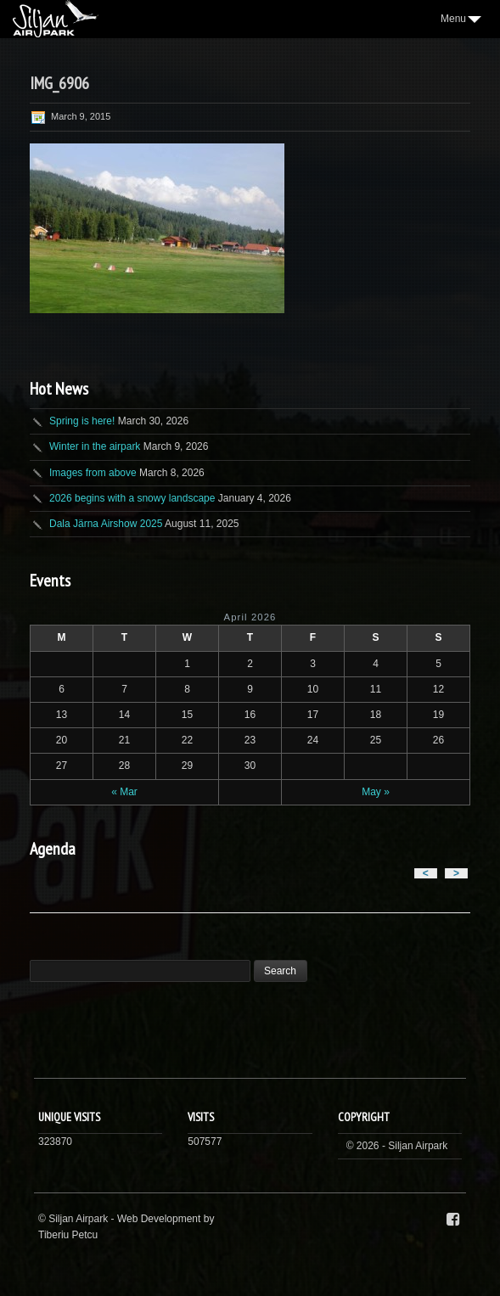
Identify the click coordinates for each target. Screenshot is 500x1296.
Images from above (93, 473)
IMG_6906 (59, 83)
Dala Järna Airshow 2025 (105, 524)
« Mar (124, 792)
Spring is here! (82, 421)
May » (376, 792)
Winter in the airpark (94, 446)
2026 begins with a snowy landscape (132, 498)
